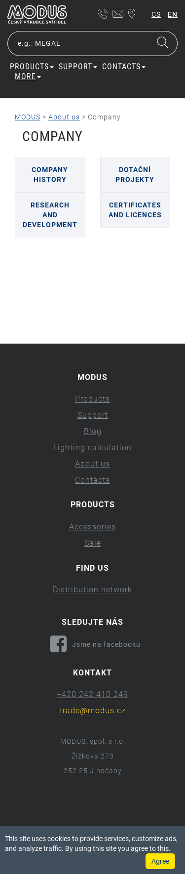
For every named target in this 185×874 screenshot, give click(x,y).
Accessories (92, 526)
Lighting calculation (92, 447)
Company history (50, 174)
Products (32, 66)
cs (156, 14)
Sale (92, 543)
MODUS (27, 117)
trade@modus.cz (93, 710)
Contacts (124, 66)
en (173, 14)
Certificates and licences (135, 210)
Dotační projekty (134, 174)
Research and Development (50, 215)
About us (64, 117)
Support (78, 66)
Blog (93, 431)
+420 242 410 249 (92, 694)
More (28, 76)
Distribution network (92, 589)
